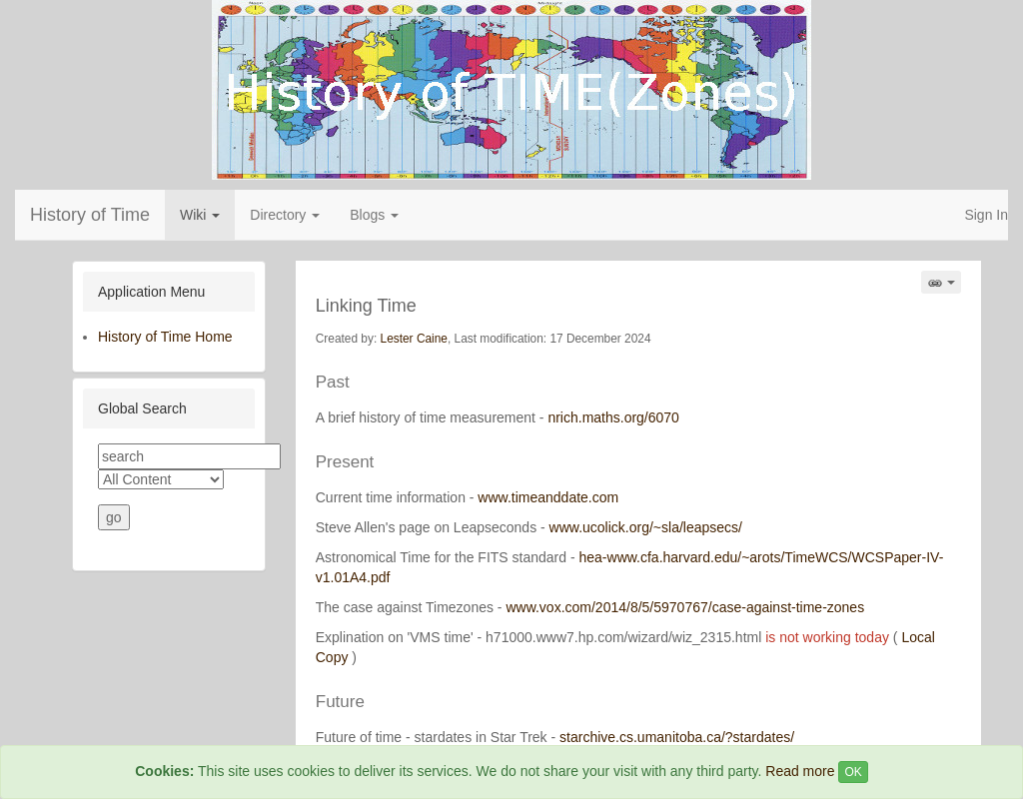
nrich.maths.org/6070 (613, 417)
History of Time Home (165, 337)
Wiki (200, 215)
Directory (285, 215)
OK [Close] (852, 772)
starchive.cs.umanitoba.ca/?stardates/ (676, 737)
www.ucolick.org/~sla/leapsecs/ (645, 527)
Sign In (986, 215)
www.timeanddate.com (548, 497)
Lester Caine (414, 339)
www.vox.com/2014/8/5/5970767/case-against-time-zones (685, 607)
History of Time (90, 215)
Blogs (374, 215)
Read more (799, 771)
